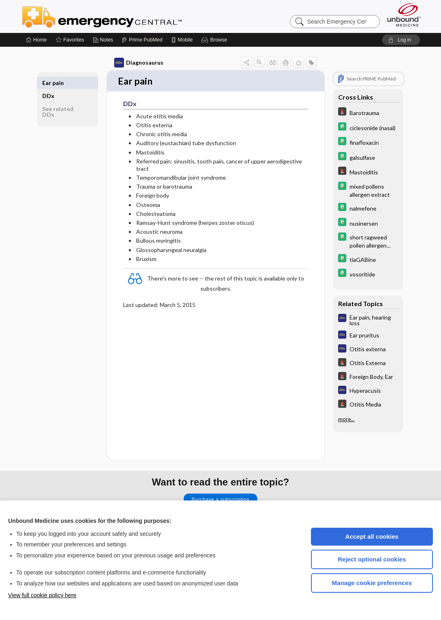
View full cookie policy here (42, 595)
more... (346, 419)
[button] (215, 40)
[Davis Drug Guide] (368, 127)
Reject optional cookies (372, 559)
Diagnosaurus (138, 62)
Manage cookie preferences (372, 582)
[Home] (36, 40)
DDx (48, 82)
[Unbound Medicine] (404, 15)
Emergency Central (123, 16)
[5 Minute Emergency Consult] (368, 112)
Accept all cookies (372, 536)
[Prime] (142, 40)
